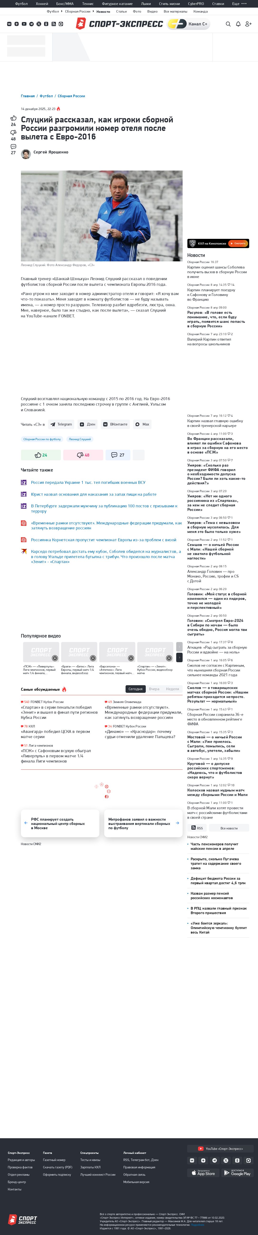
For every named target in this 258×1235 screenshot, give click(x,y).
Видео (152, 11)
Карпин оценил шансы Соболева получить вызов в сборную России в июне (217, 272)
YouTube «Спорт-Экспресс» (220, 1149)
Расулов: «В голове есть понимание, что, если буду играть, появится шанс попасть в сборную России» (216, 319)
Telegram (65, 424)
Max (146, 424)
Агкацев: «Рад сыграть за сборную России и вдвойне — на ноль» (217, 649)
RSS (197, 827)
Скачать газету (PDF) (57, 1167)
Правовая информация (139, 1167)
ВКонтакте (118, 424)
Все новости (229, 828)
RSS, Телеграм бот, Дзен (140, 1160)
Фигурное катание (117, 4)
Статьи (121, 11)
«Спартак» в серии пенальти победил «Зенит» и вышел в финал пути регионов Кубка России (59, 712)
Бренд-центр (17, 1182)
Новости (103, 11)
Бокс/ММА (65, 4)
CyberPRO (196, 4)
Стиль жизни (169, 4)
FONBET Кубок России (47, 702)
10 (233, 785)
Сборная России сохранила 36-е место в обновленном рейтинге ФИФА (215, 719)
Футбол (21, 4)
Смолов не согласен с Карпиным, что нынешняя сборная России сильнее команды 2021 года (216, 670)
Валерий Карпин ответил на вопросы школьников (209, 341)
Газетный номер (54, 1160)
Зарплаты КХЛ (90, 1167)
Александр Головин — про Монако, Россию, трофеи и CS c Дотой (213, 576)
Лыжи (146, 4)
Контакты (14, 1189)
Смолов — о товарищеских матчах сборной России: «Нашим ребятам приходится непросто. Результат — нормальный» (217, 694)
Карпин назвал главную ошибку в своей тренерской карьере (215, 423)
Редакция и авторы (21, 1160)
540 (26, 702)
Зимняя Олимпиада (127, 702)
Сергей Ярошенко (51, 152)
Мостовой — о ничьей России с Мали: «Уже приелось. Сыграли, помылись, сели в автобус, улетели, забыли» (214, 744)
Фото (137, 11)
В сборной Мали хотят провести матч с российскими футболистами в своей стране (217, 812)
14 (233, 285)
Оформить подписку (57, 1174)
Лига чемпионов (41, 745)
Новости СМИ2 (31, 844)
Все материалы (175, 11)
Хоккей (42, 4)
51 (26, 745)
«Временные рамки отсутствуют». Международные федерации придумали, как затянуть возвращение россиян (143, 712)
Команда (201, 11)
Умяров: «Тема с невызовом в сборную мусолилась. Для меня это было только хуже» (214, 527)
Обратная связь (134, 1174)
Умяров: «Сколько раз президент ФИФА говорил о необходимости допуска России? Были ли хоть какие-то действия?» (216, 474)
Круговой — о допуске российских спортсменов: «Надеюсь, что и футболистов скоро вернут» (214, 770)
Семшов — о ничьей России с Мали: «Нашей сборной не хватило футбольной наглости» (213, 551)
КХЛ (32, 726)
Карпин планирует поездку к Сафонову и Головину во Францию (211, 294)
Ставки (218, 4)
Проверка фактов (20, 1167)
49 (110, 702)
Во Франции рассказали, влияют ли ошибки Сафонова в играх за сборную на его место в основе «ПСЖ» (217, 445)
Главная (28, 96)
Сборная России (77, 11)
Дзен (91, 424)
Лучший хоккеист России (97, 1174)
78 (26, 726)
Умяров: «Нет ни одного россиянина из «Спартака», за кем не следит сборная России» (213, 503)
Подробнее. (198, 1224)
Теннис (88, 4)
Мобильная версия (136, 1182)
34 (110, 726)
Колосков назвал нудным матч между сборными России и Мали (217, 792)
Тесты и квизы (90, 1160)
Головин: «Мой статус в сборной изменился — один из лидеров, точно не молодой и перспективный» (217, 601)
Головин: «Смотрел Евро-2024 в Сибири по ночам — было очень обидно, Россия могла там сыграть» (217, 627)
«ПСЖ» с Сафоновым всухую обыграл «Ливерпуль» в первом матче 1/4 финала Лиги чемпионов (56, 755)
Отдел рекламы (18, 1174)
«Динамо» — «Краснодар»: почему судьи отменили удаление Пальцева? (140, 734)
